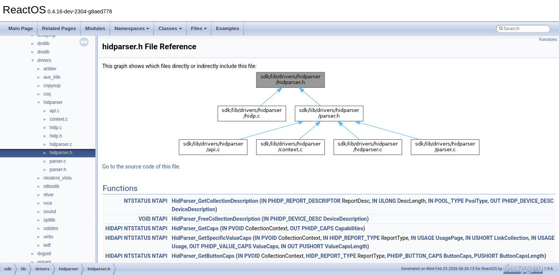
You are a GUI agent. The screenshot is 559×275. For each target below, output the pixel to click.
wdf (47, 245)
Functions (548, 39)
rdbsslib (51, 186)
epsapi (44, 262)
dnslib (43, 52)
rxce (47, 203)
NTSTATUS (137, 201)
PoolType (476, 201)
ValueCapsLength (346, 246)
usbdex (50, 228)
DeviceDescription (193, 209)
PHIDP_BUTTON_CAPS (414, 256)
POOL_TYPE (449, 201)
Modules (95, 28)
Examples (227, 28)
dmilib (43, 43)
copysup (52, 85)
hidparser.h (61, 152)
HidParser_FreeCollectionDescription (216, 219)
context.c (59, 119)
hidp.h (56, 136)
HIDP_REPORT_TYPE (355, 238)
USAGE (426, 238)
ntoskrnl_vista (57, 178)
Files (199, 28)
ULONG (387, 201)
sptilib (49, 220)
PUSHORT (311, 246)
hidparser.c (61, 144)
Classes (170, 28)
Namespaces (132, 28)
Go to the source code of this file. (141, 166)
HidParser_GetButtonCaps (203, 256)
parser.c (58, 161)
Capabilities (349, 228)
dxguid (44, 253)
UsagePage (449, 238)
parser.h (58, 169)
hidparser (53, 102)
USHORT (482, 238)
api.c (54, 110)
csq (47, 94)
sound (49, 211)
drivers (44, 60)
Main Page (20, 28)
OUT (495, 201)
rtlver (48, 194)
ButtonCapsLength (522, 256)
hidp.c (56, 127)
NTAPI (159, 201)
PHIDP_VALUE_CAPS (226, 246)
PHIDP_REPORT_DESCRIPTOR (304, 201)
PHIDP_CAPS (318, 228)
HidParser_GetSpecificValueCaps (211, 238)
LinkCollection (511, 238)
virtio (48, 236)
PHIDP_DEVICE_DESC (528, 201)
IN (264, 201)
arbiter (49, 68)
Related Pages (59, 28)
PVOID (236, 228)
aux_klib (51, 77)
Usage (179, 246)
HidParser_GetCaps (195, 228)
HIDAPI (113, 228)
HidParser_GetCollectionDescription (215, 201)
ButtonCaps (458, 256)
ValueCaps (266, 246)
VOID (145, 219)
